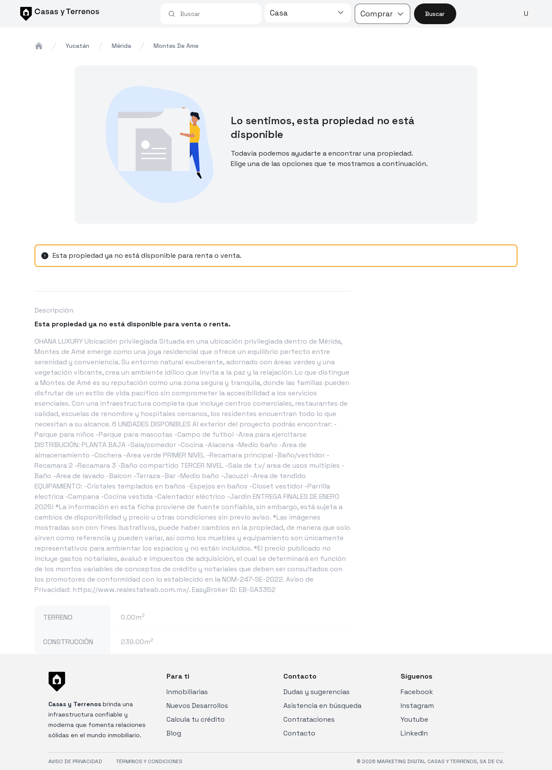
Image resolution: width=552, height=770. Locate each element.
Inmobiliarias (187, 691)
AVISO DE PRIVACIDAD (75, 761)
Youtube (414, 719)
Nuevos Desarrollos (197, 705)
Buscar (435, 14)
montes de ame (176, 46)
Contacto (299, 733)
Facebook (417, 691)
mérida (121, 46)
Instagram (417, 705)
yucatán (77, 46)
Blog (173, 733)
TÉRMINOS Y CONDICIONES (149, 761)
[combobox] (217, 13)
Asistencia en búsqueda (322, 705)
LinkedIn (414, 733)
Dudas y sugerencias (316, 691)
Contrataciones (309, 719)
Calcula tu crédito (195, 719)
